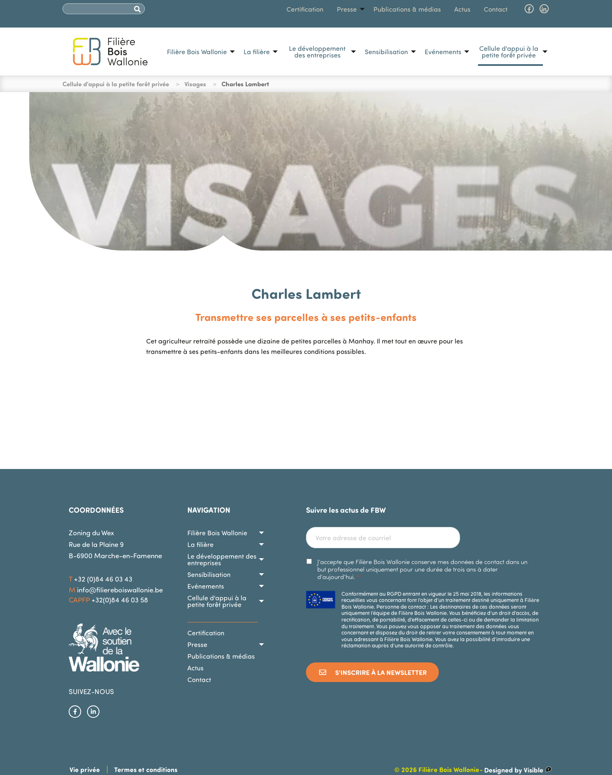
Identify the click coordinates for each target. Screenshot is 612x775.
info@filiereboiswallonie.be (120, 589)
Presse (347, 9)
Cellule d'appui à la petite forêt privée (508, 51)
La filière (257, 52)
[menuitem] (198, 52)
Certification (304, 9)
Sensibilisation (386, 52)
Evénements (443, 52)
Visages (195, 84)
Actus (462, 9)
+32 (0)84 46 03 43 (103, 578)
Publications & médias (407, 9)
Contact (496, 9)
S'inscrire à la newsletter (372, 672)
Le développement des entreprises (317, 51)
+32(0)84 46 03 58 (120, 599)
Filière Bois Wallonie (197, 52)
